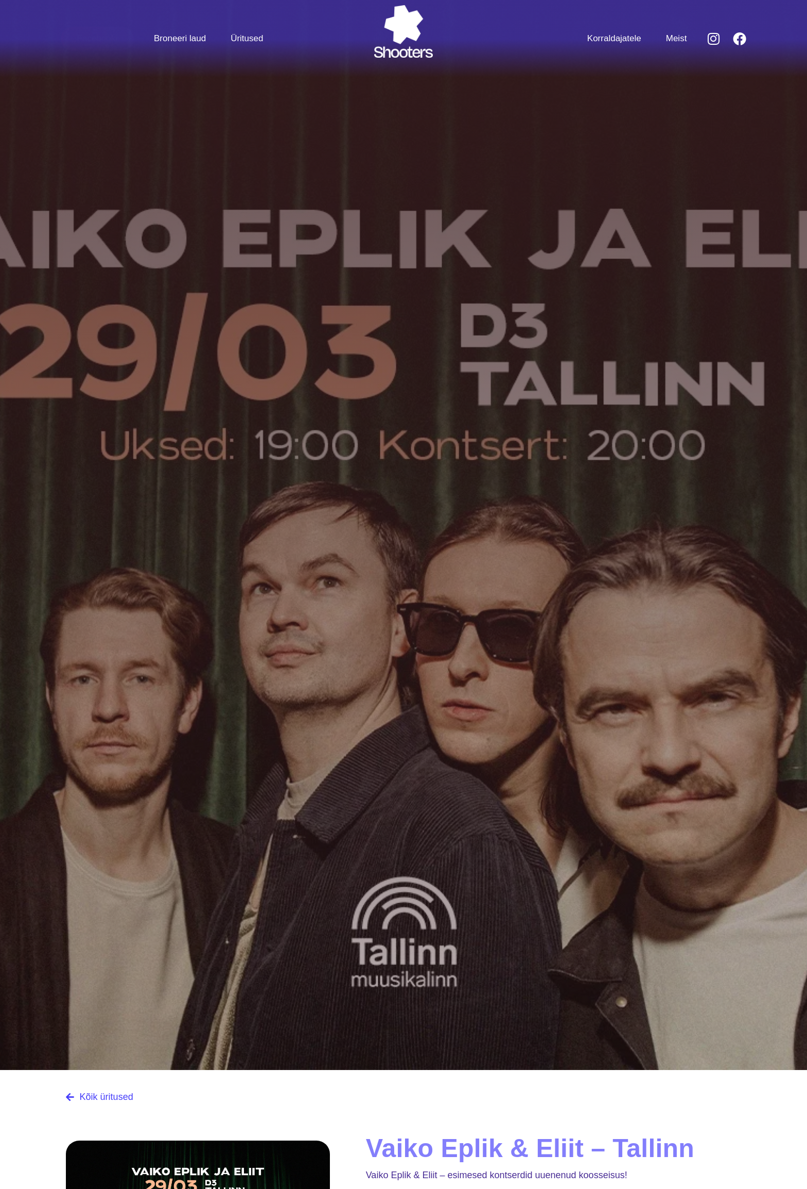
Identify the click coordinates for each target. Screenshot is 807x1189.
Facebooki (97, 38)
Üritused (247, 38)
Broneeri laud (180, 38)
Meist (676, 38)
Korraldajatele (614, 38)
